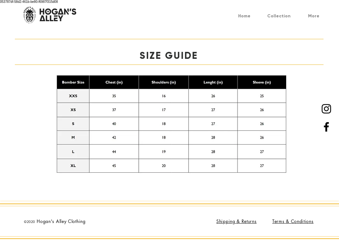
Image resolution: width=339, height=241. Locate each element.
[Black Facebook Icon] (326, 126)
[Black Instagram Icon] (326, 108)
